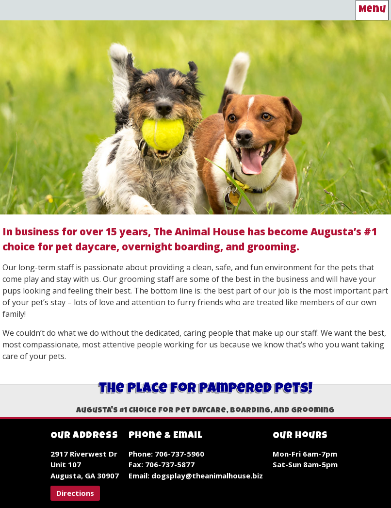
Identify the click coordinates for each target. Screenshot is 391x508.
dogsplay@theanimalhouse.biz (207, 475)
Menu (372, 10)
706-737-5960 (179, 454)
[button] (75, 493)
